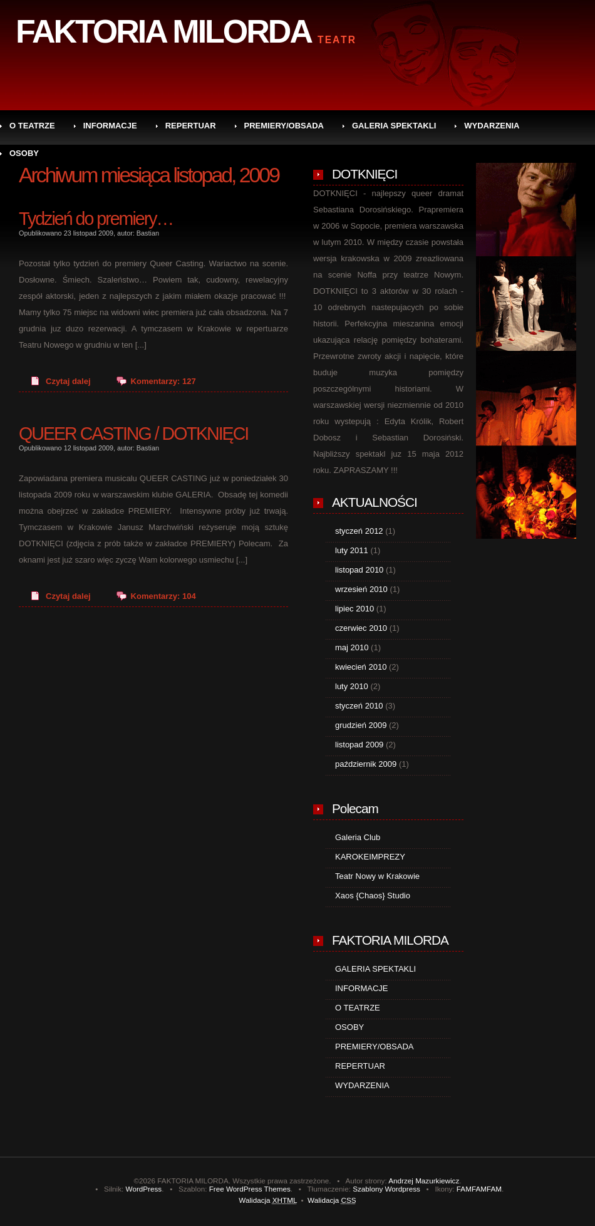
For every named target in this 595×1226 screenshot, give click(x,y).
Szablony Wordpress (386, 1189)
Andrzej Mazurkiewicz (423, 1181)
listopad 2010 (359, 569)
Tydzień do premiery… (96, 219)
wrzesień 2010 (361, 589)
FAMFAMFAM (479, 1189)
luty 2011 (351, 550)
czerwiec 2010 (361, 628)
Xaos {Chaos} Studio (372, 895)
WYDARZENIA (491, 125)
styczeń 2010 (359, 705)
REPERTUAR (190, 125)
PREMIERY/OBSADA (284, 125)
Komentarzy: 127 (163, 381)
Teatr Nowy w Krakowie (377, 876)
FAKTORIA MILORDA (163, 31)
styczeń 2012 (359, 531)
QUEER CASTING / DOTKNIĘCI (133, 433)
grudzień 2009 (360, 725)
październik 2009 (365, 764)
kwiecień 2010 (360, 667)
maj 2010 (351, 647)
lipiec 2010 (354, 608)
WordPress (144, 1189)
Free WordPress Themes (250, 1189)
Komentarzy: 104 (163, 596)
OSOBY (24, 153)
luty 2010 (351, 686)
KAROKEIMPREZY (370, 856)
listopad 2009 (359, 744)
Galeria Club (357, 837)
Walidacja (268, 1200)
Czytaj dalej (68, 381)
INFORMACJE (110, 125)
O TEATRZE (32, 125)
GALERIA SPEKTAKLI (394, 125)
